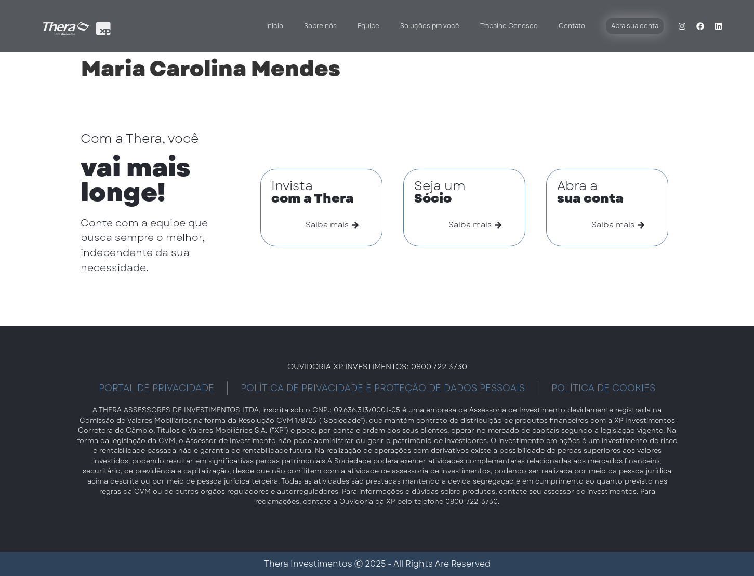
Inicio (274, 26)
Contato (572, 26)
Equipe (368, 26)
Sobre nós (320, 26)
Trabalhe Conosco (509, 26)
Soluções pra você (429, 26)
